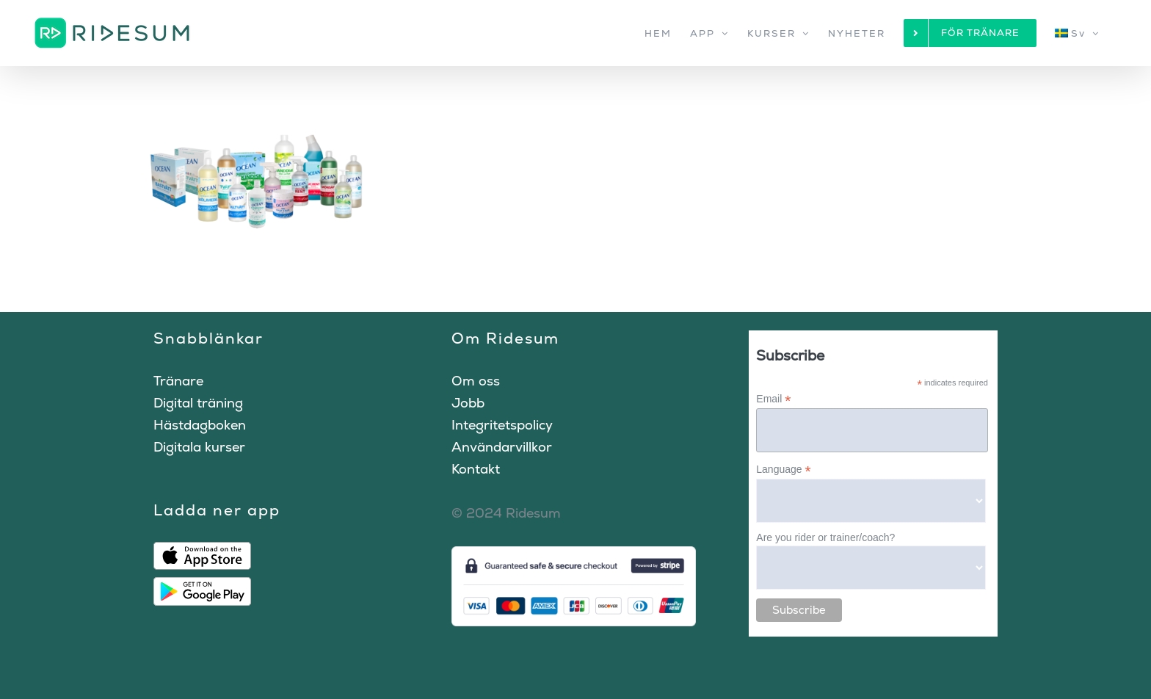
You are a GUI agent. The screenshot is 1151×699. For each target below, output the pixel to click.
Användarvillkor (501, 446)
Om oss (475, 380)
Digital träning (198, 402)
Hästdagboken (199, 424)
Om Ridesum (505, 338)
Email (773, 399)
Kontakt (475, 468)
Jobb (467, 402)
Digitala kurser (199, 446)
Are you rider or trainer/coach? (825, 537)
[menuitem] (1077, 33)
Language (783, 470)
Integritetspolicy (502, 424)
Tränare (178, 380)
